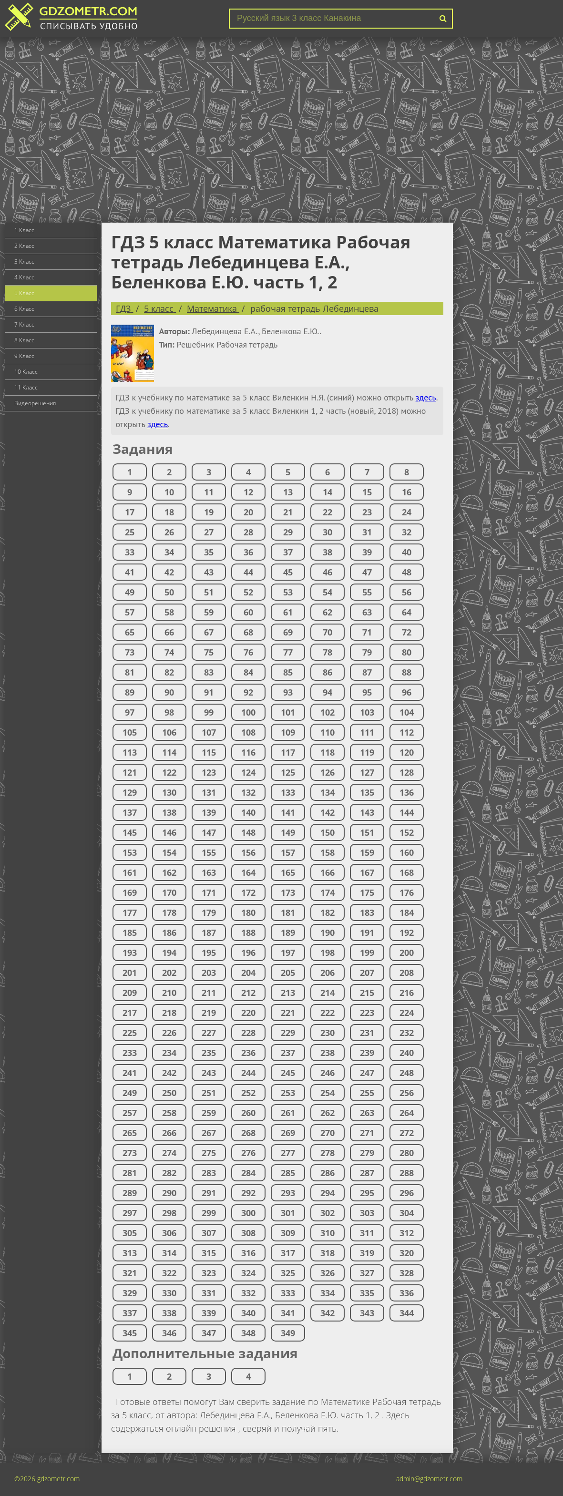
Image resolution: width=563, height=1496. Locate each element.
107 (209, 732)
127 (367, 772)
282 (169, 1172)
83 (209, 672)
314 (169, 1253)
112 (406, 732)
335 (367, 1293)
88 (406, 672)
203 (209, 972)
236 (248, 1052)
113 (130, 752)
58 (169, 612)
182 (327, 912)
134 (327, 792)
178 (169, 912)
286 (327, 1172)
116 (248, 752)
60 (248, 612)
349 (288, 1333)
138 (169, 812)
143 (367, 812)
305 (130, 1233)
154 (169, 852)
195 (209, 952)
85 (288, 672)
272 (406, 1132)
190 (327, 932)
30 (327, 532)
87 (367, 672)
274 (169, 1152)
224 (406, 1012)
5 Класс (24, 293)
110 (327, 732)
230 (327, 1032)
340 (248, 1313)
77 (288, 652)
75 (209, 652)
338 (169, 1313)
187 (209, 932)
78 (327, 652)
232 (406, 1032)
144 (406, 812)
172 (248, 892)
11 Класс (26, 387)
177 (130, 912)
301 (288, 1213)
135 (367, 792)
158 (327, 852)
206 (327, 972)
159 (367, 852)
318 (327, 1253)
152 (406, 832)
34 (169, 552)
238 (327, 1052)
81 (129, 672)
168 (406, 872)
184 (406, 912)
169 (130, 892)
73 (129, 652)
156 (248, 852)
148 (248, 832)
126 (327, 772)
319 (367, 1253)
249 (130, 1092)
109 (288, 732)
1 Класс (24, 230)
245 (288, 1072)
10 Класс (26, 372)
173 (288, 892)
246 (327, 1072)
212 (248, 992)
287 (367, 1172)
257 (130, 1112)
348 (248, 1333)
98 (169, 712)
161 (130, 872)
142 (327, 812)
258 (169, 1112)
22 (327, 512)
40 (406, 552)
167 (367, 872)
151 (367, 832)
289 (130, 1193)
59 (209, 612)
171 (209, 892)
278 (327, 1152)
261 (288, 1112)
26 (169, 532)
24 (406, 512)
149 (288, 832)
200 (406, 952)
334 (327, 1293)
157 (288, 852)
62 (327, 612)
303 (367, 1213)
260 (248, 1112)
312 (406, 1233)
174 (327, 892)
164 (248, 872)
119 (367, 752)
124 (248, 772)
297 (130, 1213)
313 (130, 1253)
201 (130, 972)
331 (209, 1293)
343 (367, 1313)
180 (248, 912)
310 (327, 1233)
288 (406, 1172)
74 (169, 652)
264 (406, 1112)
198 (327, 952)
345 (130, 1333)
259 (209, 1112)
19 (209, 512)
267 (209, 1132)
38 (327, 552)
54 (327, 592)
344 (406, 1313)
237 (288, 1052)
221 (288, 1012)
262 (327, 1112)
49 (129, 592)
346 (169, 1333)
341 (288, 1313)
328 (406, 1273)
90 (169, 692)
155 (209, 852)
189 (288, 932)
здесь (426, 397)
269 (288, 1132)
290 (169, 1193)
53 (288, 592)
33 (129, 552)
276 (248, 1152)
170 (169, 892)
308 (248, 1233)
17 (129, 512)
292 (248, 1193)
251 (209, 1092)
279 (367, 1152)
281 (130, 1172)
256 (406, 1092)
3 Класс (24, 261)
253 (288, 1092)
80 (406, 652)
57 (129, 612)
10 (169, 492)
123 (209, 772)
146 (169, 832)
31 (367, 532)
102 (327, 712)
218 (169, 1012)
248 (406, 1072)
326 (327, 1273)
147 (209, 832)
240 (406, 1052)
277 (288, 1152)
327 (367, 1273)
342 (327, 1313)
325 (288, 1273)
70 (327, 632)
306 (169, 1233)
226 (169, 1032)
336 (406, 1293)
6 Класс (24, 309)
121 (130, 772)
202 (169, 972)
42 (169, 572)
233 (130, 1052)
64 (406, 612)
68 (248, 632)
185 (130, 932)
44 (248, 572)
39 (367, 552)
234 (169, 1052)
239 (367, 1052)
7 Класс (24, 324)
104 (406, 712)
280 (406, 1152)
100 (248, 712)
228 (248, 1032)
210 (169, 992)
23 (367, 512)
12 (248, 492)
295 (367, 1193)
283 (209, 1172)
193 (130, 952)
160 (406, 852)
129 (130, 792)
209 (130, 992)
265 (130, 1132)
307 (209, 1233)
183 (367, 912)
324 (248, 1273)
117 (288, 752)
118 (327, 752)
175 (367, 892)
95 (367, 692)
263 (367, 1112)
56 (406, 592)
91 (209, 692)
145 (130, 832)
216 (406, 992)
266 (169, 1132)
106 (169, 732)
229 (288, 1032)
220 (248, 1012)
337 (130, 1313)
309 (288, 1233)
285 (288, 1172)
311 (367, 1233)
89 (129, 692)
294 (327, 1193)
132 (248, 792)
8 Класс (24, 340)
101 (288, 712)
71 (367, 632)
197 (288, 952)
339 (209, 1313)
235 (209, 1052)
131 (209, 792)
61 (288, 612)
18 (169, 512)
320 (406, 1253)
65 (129, 632)
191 (367, 932)
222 (327, 1012)
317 (288, 1253)
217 (130, 1012)
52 (248, 592)
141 (288, 812)
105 (130, 732)
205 (288, 972)
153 (130, 852)
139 (209, 812)
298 (169, 1213)
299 (209, 1213)
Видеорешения (35, 403)
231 (367, 1032)
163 (209, 872)
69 (288, 632)
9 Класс (24, 356)
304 (406, 1213)
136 (406, 792)
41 (129, 572)
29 (288, 532)
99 (209, 712)
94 (327, 692)
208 (406, 972)
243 (209, 1072)
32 (406, 532)
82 (169, 672)
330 (169, 1293)
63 (367, 612)
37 (288, 552)
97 (129, 712)
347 (209, 1333)
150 (327, 832)
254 (327, 1092)
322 (169, 1273)
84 (248, 672)
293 (288, 1193)
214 (327, 992)
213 (288, 992)
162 (169, 872)
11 (209, 492)
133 (288, 792)
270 (327, 1132)
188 (248, 932)
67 (209, 632)
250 (169, 1092)
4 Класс (24, 277)
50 (169, 592)
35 (209, 552)
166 (327, 872)
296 (406, 1193)
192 (406, 932)
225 (130, 1032)
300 (248, 1213)
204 (248, 972)
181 (288, 912)
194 (169, 952)
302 (327, 1213)
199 (367, 952)
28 (248, 532)
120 (406, 752)
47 (367, 572)
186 (169, 932)
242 (169, 1072)
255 (367, 1092)
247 (367, 1072)
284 (248, 1172)
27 (209, 532)
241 (130, 1072)
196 (248, 952)
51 (209, 592)
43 (209, 572)
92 (248, 692)
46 (327, 572)
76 (248, 652)
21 (288, 512)
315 (209, 1253)
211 (209, 992)
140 (248, 812)
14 (327, 492)
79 (367, 652)
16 (406, 492)
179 (209, 912)
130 (169, 792)
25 (129, 532)
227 (209, 1032)
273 (130, 1152)
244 (248, 1072)
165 (288, 872)
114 (169, 752)
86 (327, 672)
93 (288, 692)
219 (209, 1012)
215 (367, 992)
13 (288, 492)
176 (406, 892)
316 (248, 1253)
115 (209, 752)
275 (209, 1152)
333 (288, 1293)
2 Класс (24, 246)
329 (130, 1293)
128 (406, 772)
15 (367, 492)
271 (367, 1132)
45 (288, 572)
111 (367, 732)
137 (130, 812)
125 (288, 772)
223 (367, 1012)
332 (248, 1293)
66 (169, 632)
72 (406, 632)
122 (169, 772)
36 (248, 552)
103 (367, 712)
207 (367, 972)
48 (406, 572)
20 (248, 512)
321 (130, 1273)
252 (248, 1092)
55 (367, 592)
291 (209, 1193)
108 (248, 732)
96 (406, 692)
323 (209, 1273)
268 (248, 1132)
